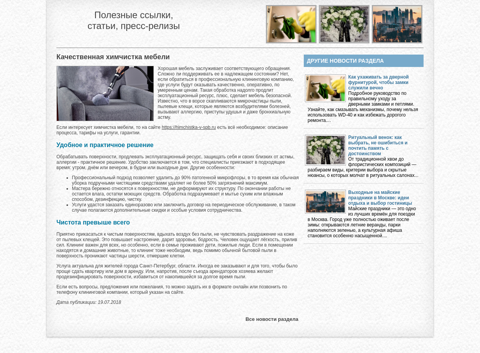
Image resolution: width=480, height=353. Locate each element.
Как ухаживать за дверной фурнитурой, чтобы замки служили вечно (378, 82)
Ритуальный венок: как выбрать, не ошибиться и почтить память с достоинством (377, 145)
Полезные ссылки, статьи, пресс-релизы (133, 20)
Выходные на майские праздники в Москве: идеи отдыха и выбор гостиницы (380, 198)
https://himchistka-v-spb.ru (189, 127)
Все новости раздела (271, 319)
